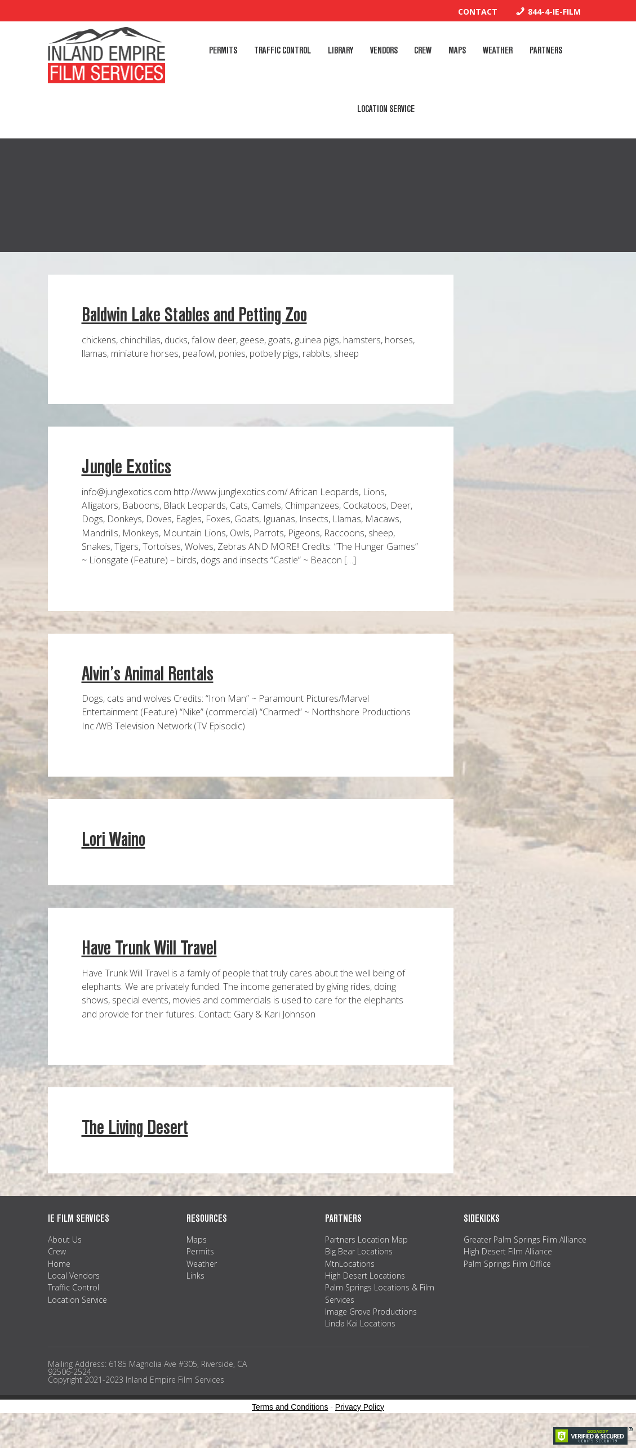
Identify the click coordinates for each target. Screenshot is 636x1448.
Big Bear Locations (359, 1270)
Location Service (77, 1318)
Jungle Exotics (126, 485)
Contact (477, 11)
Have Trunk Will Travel (149, 967)
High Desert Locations (365, 1294)
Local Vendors (74, 1294)
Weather (201, 1282)
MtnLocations (350, 1282)
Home (59, 1282)
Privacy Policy (359, 1426)
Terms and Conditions (290, 1426)
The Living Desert (135, 1146)
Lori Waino (113, 858)
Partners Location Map (366, 1258)
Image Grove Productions (371, 1330)
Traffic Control (73, 1306)
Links (195, 1294)
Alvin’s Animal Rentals (148, 693)
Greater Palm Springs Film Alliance (525, 1258)
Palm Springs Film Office (507, 1282)
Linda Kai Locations (360, 1342)
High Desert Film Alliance (508, 1270)
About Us (65, 1258)
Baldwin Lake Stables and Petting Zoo (194, 334)
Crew (57, 1270)
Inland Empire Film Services (106, 55)
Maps (196, 1258)
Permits (200, 1270)
